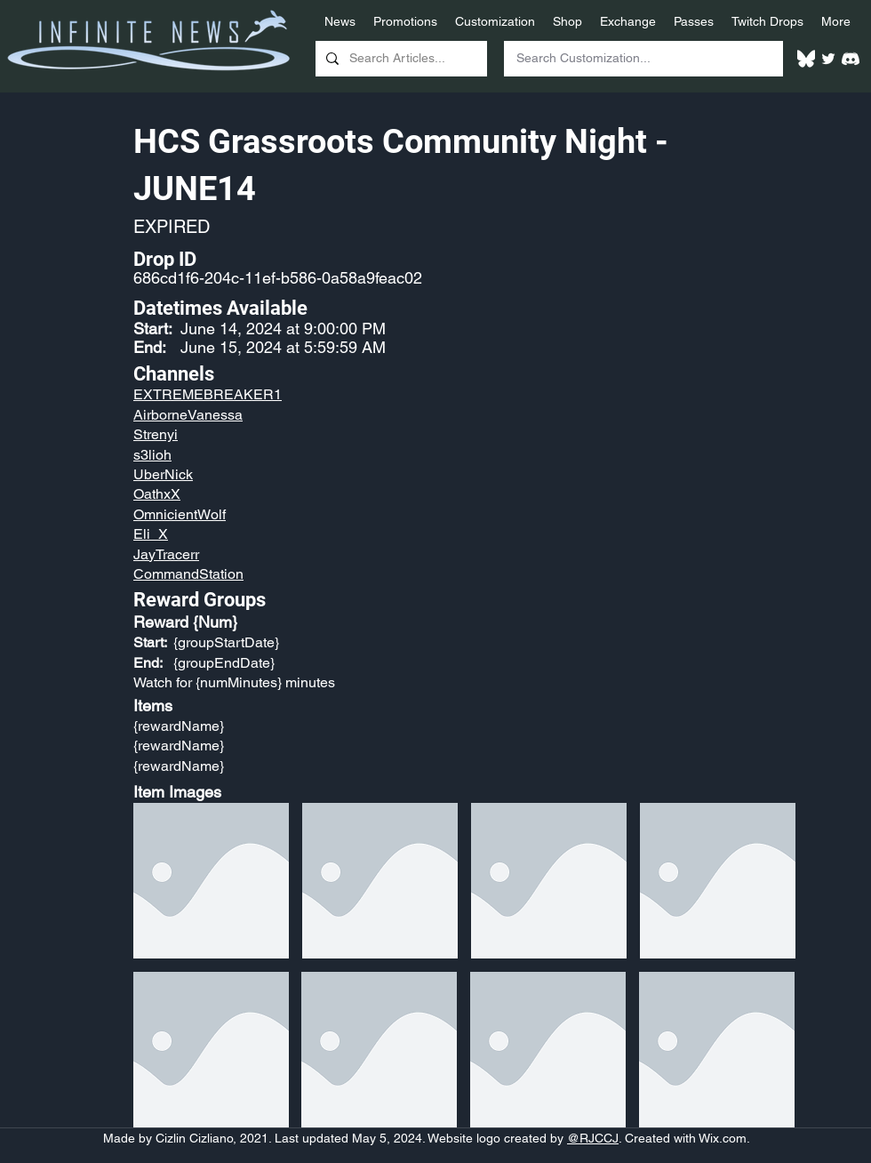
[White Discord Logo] (850, 59)
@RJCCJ (593, 1138)
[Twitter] (828, 59)
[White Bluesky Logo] (806, 59)
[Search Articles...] (399, 58)
